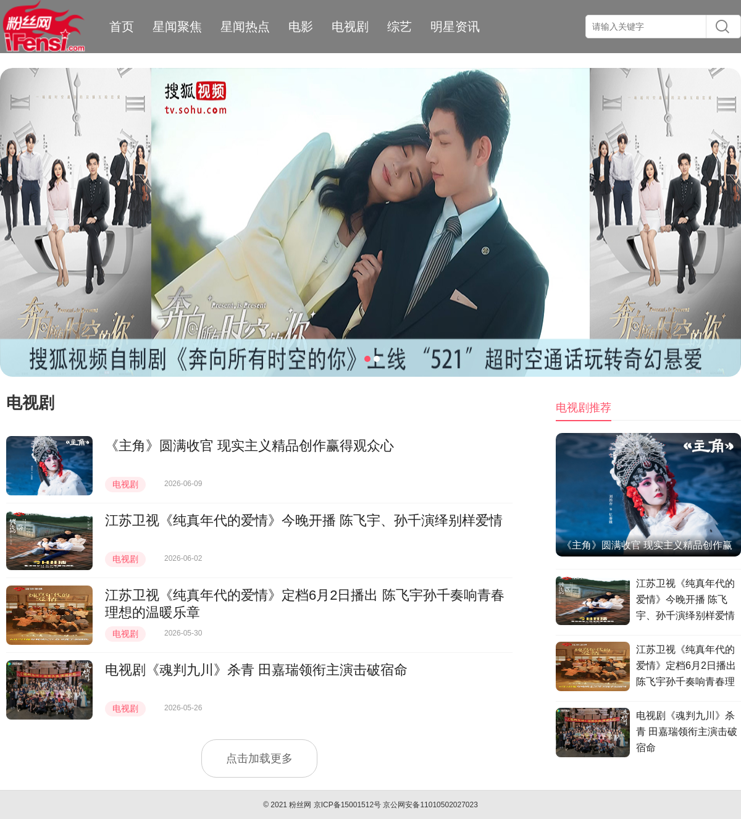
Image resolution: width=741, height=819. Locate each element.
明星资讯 (455, 26)
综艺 (399, 26)
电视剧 (350, 26)
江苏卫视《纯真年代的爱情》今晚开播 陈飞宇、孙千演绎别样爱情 (304, 520)
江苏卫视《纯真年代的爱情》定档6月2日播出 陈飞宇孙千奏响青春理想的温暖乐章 (686, 667)
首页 (121, 26)
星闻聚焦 (177, 26)
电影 (300, 26)
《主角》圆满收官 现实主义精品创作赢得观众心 (249, 445)
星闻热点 (245, 26)
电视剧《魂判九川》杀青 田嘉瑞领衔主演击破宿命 (256, 670)
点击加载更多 (259, 758)
